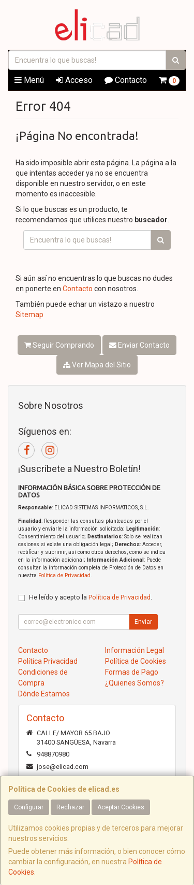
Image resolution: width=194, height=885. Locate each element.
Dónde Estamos (44, 694)
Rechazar (70, 807)
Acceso (74, 80)
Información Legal (134, 650)
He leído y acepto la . (90, 597)
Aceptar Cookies (120, 807)
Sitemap (29, 314)
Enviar (143, 621)
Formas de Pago (131, 672)
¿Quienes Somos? (134, 683)
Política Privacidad (48, 661)
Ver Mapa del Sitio (97, 365)
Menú (29, 80)
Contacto (126, 80)
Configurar (28, 807)
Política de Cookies (135, 661)
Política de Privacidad (64, 575)
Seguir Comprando (59, 345)
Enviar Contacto (139, 345)
